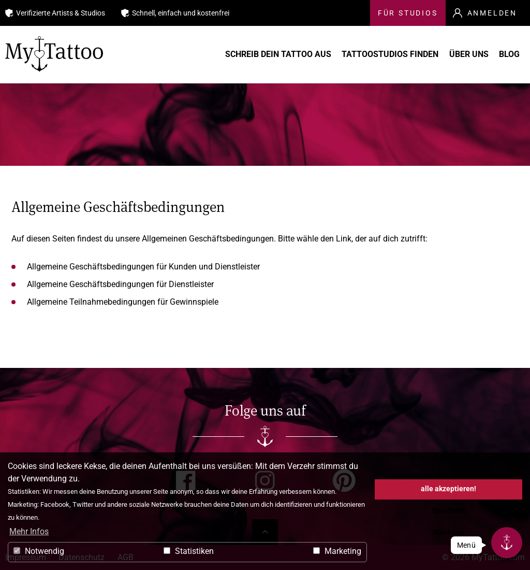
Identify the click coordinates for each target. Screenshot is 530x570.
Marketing (337, 551)
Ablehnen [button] (448, 532)
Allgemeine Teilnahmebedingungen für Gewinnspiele (122, 302)
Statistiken (189, 551)
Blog (507, 54)
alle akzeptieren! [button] (448, 488)
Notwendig (38, 551)
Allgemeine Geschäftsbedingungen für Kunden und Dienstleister (143, 267)
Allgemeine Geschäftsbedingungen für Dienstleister (120, 284)
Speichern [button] (448, 510)
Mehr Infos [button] (29, 531)
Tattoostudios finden (390, 54)
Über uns (465, 54)
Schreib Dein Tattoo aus (285, 54)
